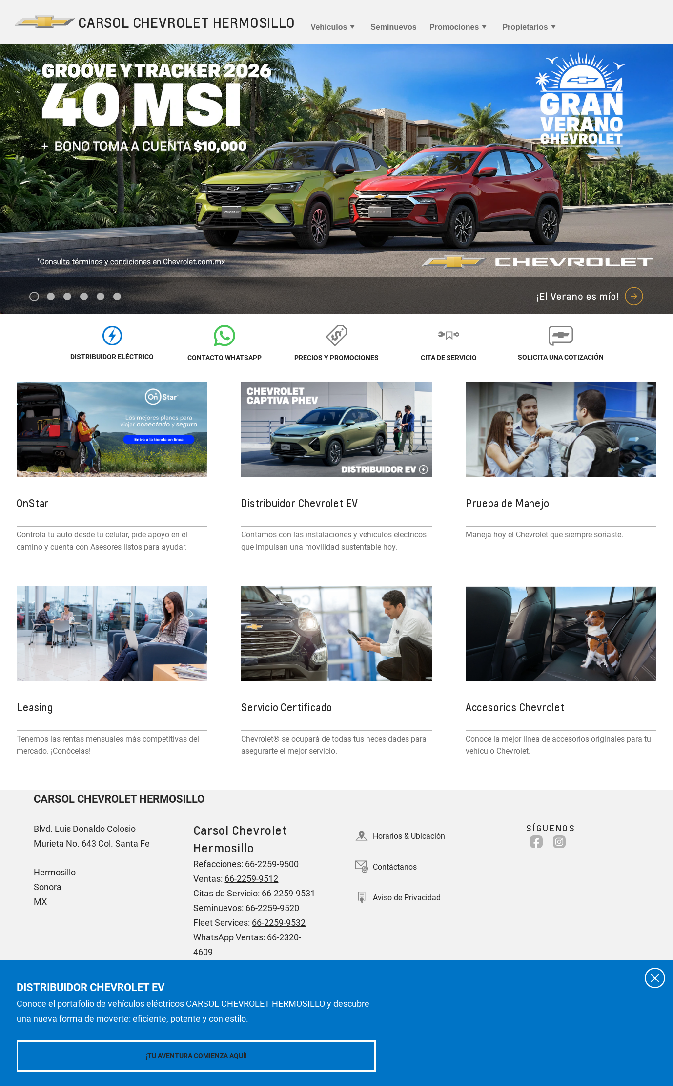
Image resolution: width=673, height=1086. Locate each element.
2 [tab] (51, 297)
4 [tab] (84, 297)
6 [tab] (117, 297)
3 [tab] (67, 297)
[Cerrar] (655, 978)
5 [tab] (100, 297)
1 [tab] (34, 297)
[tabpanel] (336, 179)
